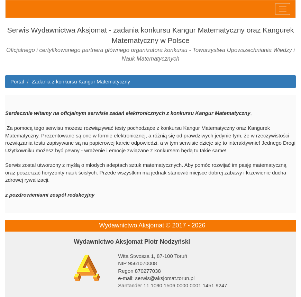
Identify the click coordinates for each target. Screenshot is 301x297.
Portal (17, 81)
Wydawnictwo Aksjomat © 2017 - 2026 (152, 225)
